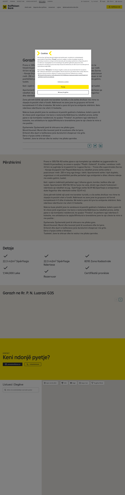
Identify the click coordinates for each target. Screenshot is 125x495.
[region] (63, 73)
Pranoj (63, 87)
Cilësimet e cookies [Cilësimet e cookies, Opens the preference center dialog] (63, 82)
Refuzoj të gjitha (63, 92)
